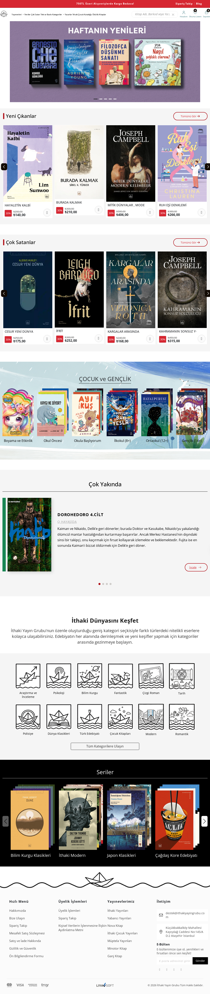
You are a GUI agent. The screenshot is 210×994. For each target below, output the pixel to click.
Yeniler (27, 14)
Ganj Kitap (114, 956)
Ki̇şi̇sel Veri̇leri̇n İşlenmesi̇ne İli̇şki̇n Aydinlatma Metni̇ (82, 927)
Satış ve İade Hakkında (25, 941)
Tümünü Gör (190, 116)
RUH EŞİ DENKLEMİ (172, 205)
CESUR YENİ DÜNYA (19, 332)
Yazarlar (68, 14)
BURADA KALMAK (69, 202)
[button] (99, 584)
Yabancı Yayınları (119, 918)
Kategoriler (57, 14)
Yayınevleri (17, 14)
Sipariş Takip (184, 3)
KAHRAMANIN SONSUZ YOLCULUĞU (177, 331)
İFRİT (59, 331)
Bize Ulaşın (17, 918)
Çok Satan (35, 14)
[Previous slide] (4, 166)
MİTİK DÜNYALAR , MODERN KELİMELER (126, 205)
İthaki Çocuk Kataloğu (82, 14)
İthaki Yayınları (117, 910)
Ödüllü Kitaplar (99, 14)
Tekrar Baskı (46, 14)
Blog (199, 3)
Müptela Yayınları (119, 941)
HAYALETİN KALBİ (17, 205)
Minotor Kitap (117, 948)
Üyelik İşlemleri (69, 910)
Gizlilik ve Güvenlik (22, 948)
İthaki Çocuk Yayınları (122, 933)
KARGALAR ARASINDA (123, 332)
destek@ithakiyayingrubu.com (185, 915)
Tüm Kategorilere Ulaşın (105, 746)
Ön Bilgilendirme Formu (26, 956)
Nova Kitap (115, 925)
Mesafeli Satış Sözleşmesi (27, 933)
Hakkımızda (17, 910)
